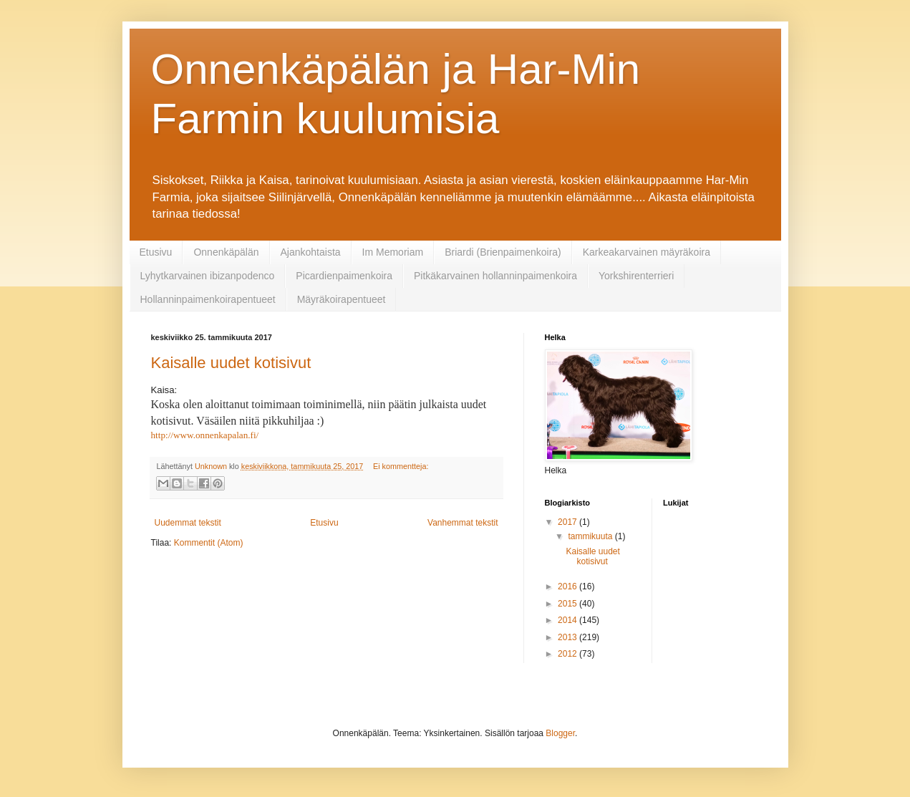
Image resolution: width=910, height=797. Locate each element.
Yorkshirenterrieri (636, 275)
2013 (568, 637)
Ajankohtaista (311, 252)
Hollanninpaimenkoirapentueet (208, 299)
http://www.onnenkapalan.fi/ (205, 435)
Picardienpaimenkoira (344, 275)
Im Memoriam (393, 252)
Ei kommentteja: (400, 466)
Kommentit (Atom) (208, 543)
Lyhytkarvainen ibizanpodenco (207, 275)
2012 (568, 654)
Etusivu (156, 252)
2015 (568, 604)
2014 (568, 620)
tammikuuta (591, 536)
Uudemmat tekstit (188, 523)
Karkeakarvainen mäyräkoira (646, 252)
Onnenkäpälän (225, 252)
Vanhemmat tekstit (462, 523)
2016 (568, 586)
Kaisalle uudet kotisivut (231, 363)
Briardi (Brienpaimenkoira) (503, 252)
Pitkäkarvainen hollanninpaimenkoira (495, 275)
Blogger (560, 733)
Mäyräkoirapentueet (341, 299)
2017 (568, 522)
